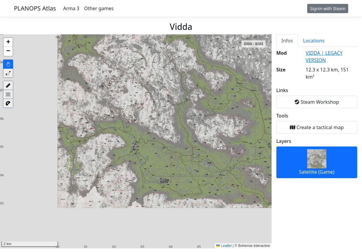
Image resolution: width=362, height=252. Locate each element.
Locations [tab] (314, 40)
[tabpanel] (316, 113)
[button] (8, 42)
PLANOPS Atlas (35, 8)
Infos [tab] (287, 40)
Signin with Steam (327, 8)
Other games (98, 8)
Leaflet (223, 246)
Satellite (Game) (316, 162)
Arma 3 (71, 8)
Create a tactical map (317, 127)
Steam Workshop (317, 102)
